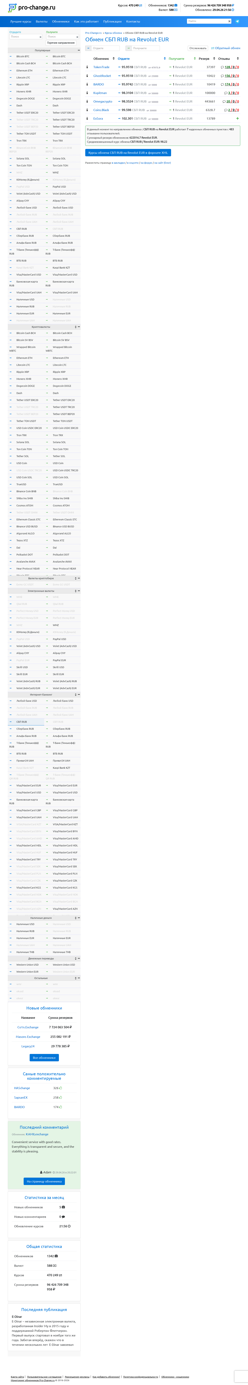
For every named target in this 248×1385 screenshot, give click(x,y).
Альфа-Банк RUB (26, 242)
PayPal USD (23, 186)
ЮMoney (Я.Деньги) (27, 179)
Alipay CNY (22, 200)
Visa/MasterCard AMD (29, 838)
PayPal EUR (22, 660)
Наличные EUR (25, 313)
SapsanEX (21, 1097)
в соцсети (133, 162)
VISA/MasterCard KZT (28, 824)
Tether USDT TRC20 (27, 119)
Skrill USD (22, 667)
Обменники (61, 21)
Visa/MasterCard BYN (28, 831)
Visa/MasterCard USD (28, 274)
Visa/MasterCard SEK (28, 866)
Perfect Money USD (27, 610)
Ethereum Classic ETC (28, 519)
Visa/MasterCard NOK (28, 894)
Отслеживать (197, 48)
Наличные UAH (25, 320)
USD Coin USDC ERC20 (29, 428)
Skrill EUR (22, 674)
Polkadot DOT (24, 554)
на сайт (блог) (162, 162)
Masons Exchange (28, 1036)
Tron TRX (21, 140)
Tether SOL (22, 456)
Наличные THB (25, 952)
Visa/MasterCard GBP (28, 810)
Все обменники (44, 1057)
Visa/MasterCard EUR (28, 785)
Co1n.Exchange (28, 1027)
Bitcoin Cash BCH (26, 63)
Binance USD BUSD (27, 526)
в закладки (118, 162)
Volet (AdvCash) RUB (28, 681)
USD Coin (21, 463)
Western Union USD (27, 964)
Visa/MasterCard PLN (28, 873)
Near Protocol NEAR (28, 568)
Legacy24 (28, 1046)
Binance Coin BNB (26, 491)
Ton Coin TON (24, 165)
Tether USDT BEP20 (27, 126)
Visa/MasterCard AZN (28, 908)
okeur (19, 998)
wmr (19, 984)
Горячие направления (61, 42)
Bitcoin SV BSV (24, 340)
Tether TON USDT (26, 133)
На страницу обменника (44, 1181)
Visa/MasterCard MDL (28, 845)
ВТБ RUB (21, 260)
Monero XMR (23, 91)
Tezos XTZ (22, 540)
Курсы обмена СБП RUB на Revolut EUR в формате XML (128, 152)
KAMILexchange (37, 1134)
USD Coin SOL (24, 477)
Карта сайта (17, 1376)
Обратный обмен (227, 48)
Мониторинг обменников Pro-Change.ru (33, 1380)
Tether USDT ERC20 (27, 112)
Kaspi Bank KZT (25, 267)
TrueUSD (21, 484)
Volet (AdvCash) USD (28, 193)
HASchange (22, 1088)
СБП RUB (21, 228)
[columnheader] (88, 58)
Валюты (41, 21)
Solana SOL (22, 158)
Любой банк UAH (26, 221)
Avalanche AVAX (25, 561)
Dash (19, 105)
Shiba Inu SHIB (24, 498)
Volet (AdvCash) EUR (28, 688)
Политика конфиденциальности (140, 1376)
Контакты (133, 21)
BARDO (19, 1107)
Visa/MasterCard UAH (28, 292)
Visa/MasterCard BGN (28, 901)
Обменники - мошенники (175, 1376)
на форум (146, 162)
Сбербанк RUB (25, 235)
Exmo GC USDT (25, 584)
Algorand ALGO (25, 533)
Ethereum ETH (24, 70)
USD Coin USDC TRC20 (29, 470)
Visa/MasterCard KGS (28, 887)
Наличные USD (25, 299)
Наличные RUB (25, 306)
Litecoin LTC (23, 77)
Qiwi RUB (21, 604)
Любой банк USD (26, 207)
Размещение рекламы (77, 1376)
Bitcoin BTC (22, 56)
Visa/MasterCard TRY (28, 859)
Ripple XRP (22, 84)
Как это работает (86, 21)
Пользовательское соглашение (44, 1376)
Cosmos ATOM (24, 505)
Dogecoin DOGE (25, 98)
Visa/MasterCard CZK (28, 880)
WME (19, 597)
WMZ (19, 172)
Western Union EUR (27, 971)
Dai (18, 547)
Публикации (112, 21)
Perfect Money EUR (27, 617)
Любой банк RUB (26, 214)
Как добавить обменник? (106, 1376)
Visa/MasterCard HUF (28, 852)
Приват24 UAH (25, 760)
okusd (19, 991)
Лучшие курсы (20, 21)
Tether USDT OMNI (27, 512)
